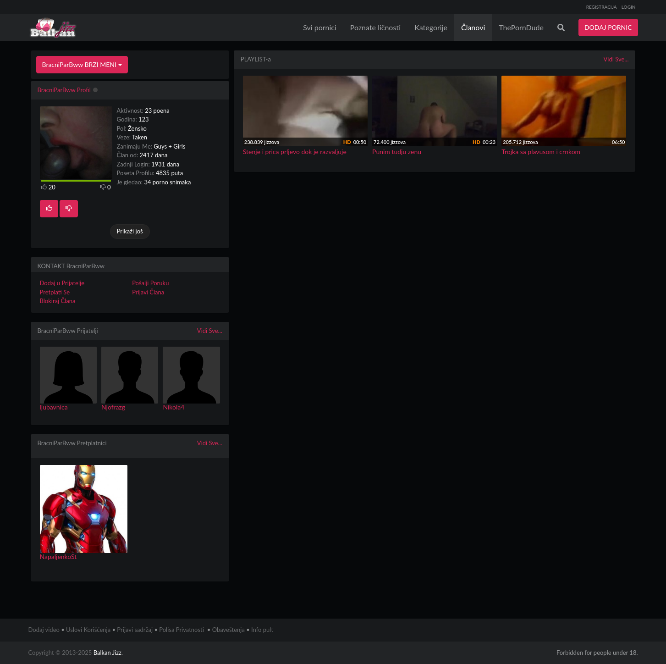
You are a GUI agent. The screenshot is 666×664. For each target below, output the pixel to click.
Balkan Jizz (107, 652)
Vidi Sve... (209, 330)
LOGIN (629, 7)
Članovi (473, 27)
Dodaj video (44, 629)
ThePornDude (521, 27)
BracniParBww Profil (64, 90)
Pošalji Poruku (150, 283)
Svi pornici (319, 27)
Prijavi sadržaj (135, 629)
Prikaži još (130, 231)
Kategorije (430, 27)
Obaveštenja (228, 629)
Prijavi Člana (148, 292)
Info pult (262, 629)
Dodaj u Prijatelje (62, 283)
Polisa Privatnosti (181, 629)
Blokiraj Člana (58, 300)
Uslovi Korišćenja (88, 629)
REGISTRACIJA (601, 7)
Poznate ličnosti (375, 27)
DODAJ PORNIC (608, 27)
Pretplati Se (55, 292)
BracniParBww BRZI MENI (82, 64)
